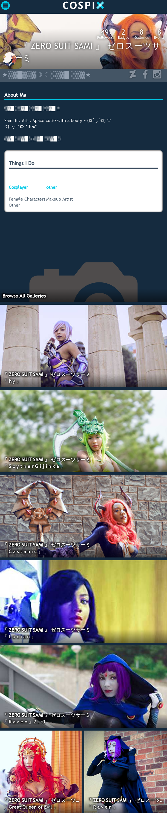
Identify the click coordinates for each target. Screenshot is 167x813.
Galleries (141, 34)
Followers (105, 34)
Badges (123, 34)
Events (159, 34)
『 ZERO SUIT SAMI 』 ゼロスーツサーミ (87, 51)
